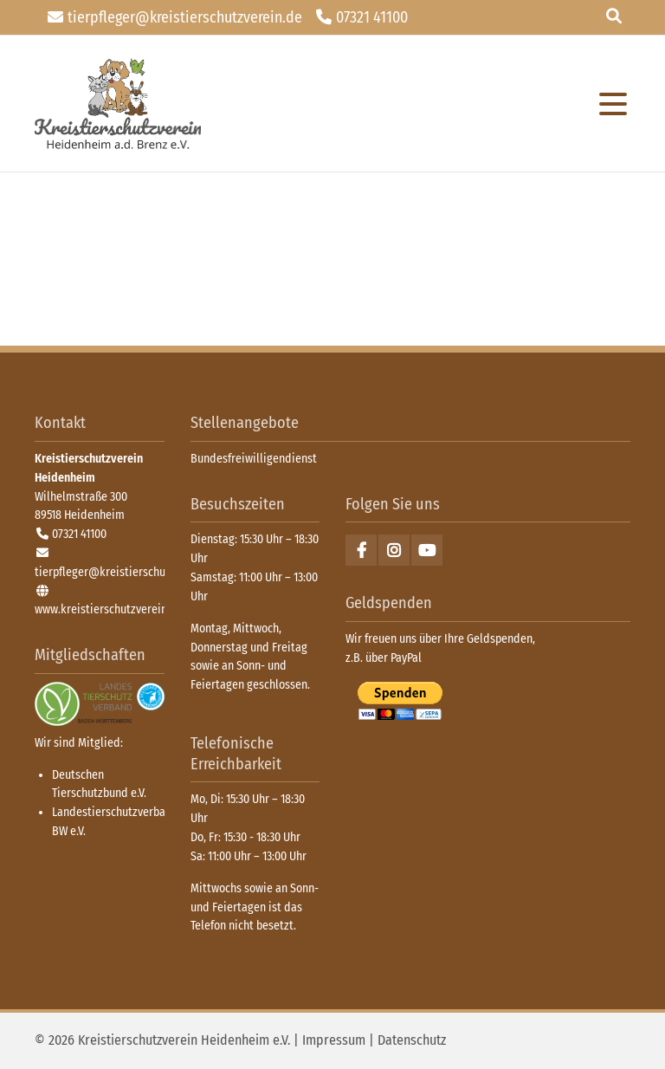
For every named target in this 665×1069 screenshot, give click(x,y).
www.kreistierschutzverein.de (109, 609)
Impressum (333, 1040)
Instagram (394, 550)
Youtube (426, 550)
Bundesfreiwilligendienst (253, 458)
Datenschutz (412, 1040)
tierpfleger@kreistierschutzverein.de (185, 17)
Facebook (361, 550)
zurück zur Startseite (118, 103)
